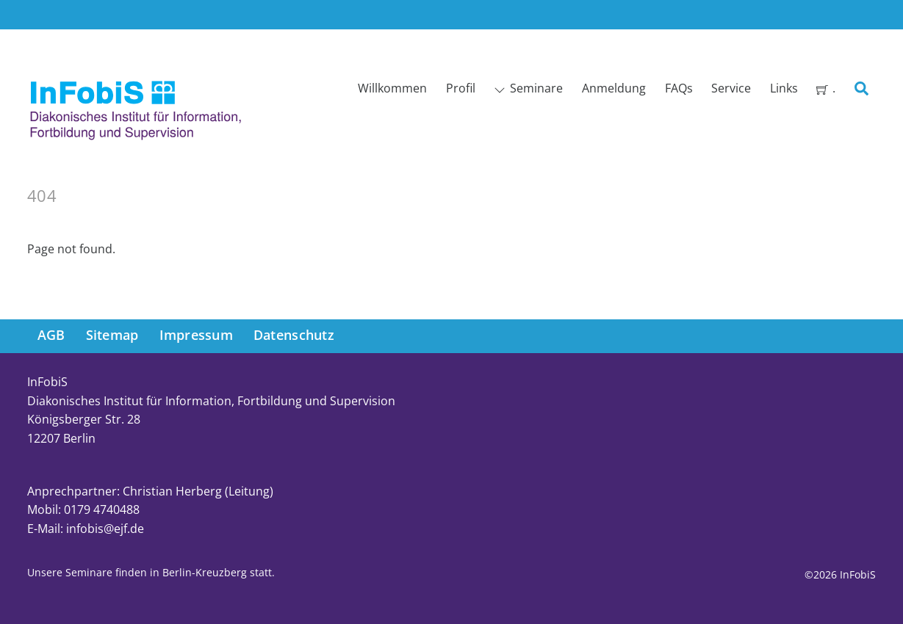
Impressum (196, 335)
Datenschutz (293, 335)
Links (784, 88)
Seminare (528, 88)
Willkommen (392, 88)
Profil (460, 88)
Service (731, 88)
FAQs (679, 88)
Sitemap (112, 335)
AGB (51, 335)
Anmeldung (614, 88)
